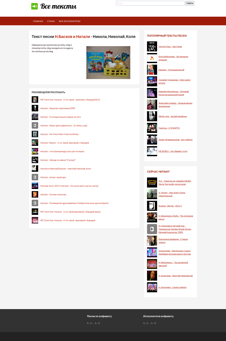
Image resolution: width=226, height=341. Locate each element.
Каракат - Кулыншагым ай (171, 69)
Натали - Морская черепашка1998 (57, 108)
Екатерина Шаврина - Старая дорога (173, 241)
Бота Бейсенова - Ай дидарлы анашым (173, 58)
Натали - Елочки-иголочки (53, 194)
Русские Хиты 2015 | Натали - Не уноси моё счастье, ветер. (69, 186)
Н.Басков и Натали (72, 36)
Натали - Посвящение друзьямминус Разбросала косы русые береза (74, 203)
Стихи (51, 21)
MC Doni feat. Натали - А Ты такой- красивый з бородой (67, 220)
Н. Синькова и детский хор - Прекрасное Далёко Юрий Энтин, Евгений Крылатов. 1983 (175, 229)
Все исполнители (69, 21)
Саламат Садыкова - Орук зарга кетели (174, 81)
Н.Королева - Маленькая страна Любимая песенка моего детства (175, 252)
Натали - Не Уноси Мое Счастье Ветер (59, 134)
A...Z (89, 323)
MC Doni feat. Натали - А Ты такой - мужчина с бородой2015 (70, 99)
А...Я (97, 323)
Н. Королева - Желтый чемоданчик (176, 275)
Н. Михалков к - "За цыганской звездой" (173, 264)
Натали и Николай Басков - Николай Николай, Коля (65, 168)
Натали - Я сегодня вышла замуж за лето (60, 117)
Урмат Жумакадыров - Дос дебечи (175, 139)
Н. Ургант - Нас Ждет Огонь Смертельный (172, 194)
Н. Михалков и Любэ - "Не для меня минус (176, 217)
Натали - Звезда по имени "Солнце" (57, 160)
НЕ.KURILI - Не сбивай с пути (173, 151)
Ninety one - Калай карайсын (173, 116)
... (93, 323)
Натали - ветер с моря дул (53, 177)
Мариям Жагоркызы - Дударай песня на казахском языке (174, 93)
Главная (38, 21)
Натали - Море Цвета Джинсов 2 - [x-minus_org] (63, 125)
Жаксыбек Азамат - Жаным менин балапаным (175, 105)
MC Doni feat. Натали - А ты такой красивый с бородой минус (70, 211)
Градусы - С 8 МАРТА (169, 128)
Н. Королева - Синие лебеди (172, 287)
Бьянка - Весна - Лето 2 (170, 205)
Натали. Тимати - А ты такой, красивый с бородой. (64, 142)
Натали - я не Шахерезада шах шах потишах (62, 151)
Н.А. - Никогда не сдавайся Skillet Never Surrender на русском (175, 183)
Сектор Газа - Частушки (170, 46)
